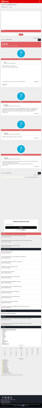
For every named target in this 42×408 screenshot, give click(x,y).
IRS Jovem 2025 (4, 251)
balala (25, 235)
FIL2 (21, 130)
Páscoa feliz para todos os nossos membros (10, 256)
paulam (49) (5, 359)
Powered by (21, 229)
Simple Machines (12, 399)
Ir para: (26, 177)
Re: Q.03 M (6, 104)
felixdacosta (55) (6, 370)
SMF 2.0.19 (3, 399)
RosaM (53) (5, 363)
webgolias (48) (5, 369)
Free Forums (7, 400)
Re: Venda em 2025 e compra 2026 (8, 276)
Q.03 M (5, 62)
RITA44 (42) (5, 362)
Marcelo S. (22, 101)
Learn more (26, 405)
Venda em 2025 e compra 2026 (7, 301)
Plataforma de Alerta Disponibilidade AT (9, 281)
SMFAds (2, 400)
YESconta (28, 306)
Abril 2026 (21, 347)
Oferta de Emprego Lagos (6, 245)
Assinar (21, 227)
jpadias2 (18, 291)
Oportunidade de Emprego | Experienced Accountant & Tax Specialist (15, 240)
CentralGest (29, 318)
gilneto (20, 281)
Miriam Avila (21, 59)
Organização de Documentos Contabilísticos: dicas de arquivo (13, 318)
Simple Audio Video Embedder (6, 401)
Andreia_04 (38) (6, 368)
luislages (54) (5, 367)
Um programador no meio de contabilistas (9, 286)
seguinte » (39, 38)
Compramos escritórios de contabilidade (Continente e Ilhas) (13, 306)
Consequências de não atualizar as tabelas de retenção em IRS (13, 323)
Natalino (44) (5, 364)
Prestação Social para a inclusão (7, 266)
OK (23, 405)
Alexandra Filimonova (16, 245)
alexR (31, 240)
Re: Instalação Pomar (5, 271)
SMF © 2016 (7, 399)
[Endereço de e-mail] (21, 224)
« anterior (35, 38)
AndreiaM (12, 271)
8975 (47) (5, 365)
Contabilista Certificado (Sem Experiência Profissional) (12, 235)
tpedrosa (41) (5, 366)
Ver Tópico (21, 345)
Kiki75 (17, 266)
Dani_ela (21, 154)
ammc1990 (11, 251)
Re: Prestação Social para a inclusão (8, 261)
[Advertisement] (21, 20)
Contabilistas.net (23, 256)
